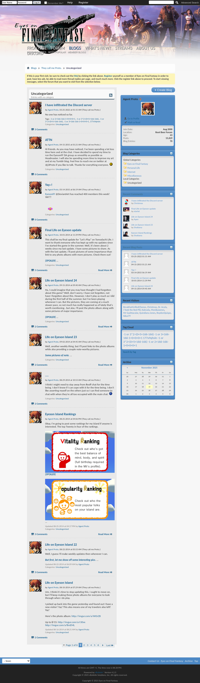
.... (47, 375)
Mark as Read (132, 122)
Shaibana (138, 227)
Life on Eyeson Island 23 (61, 337)
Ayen (136, 219)
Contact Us (153, 660)
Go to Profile (131, 118)
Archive (189, 660)
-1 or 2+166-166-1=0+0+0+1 (62, 119)
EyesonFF (50, 194)
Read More (103, 270)
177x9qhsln (95, 121)
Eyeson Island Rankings (60, 414)
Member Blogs (77, 52)
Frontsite (37, 48)
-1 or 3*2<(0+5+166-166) (143, 339)
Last (110, 645)
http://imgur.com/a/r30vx (71, 622)
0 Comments (41, 174)
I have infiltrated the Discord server (68, 105)
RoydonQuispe (163, 312)
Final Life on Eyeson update (63, 230)
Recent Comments (133, 194)
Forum (58, 48)
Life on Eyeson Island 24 (61, 280)
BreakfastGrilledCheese (134, 307)
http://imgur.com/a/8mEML (60, 625)
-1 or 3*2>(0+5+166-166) (87, 119)
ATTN (48, 140)
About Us (145, 48)
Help (70, 2)
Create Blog (163, 90)
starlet (137, 211)
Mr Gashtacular (130, 312)
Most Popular (57, 52)
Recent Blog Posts (132, 247)
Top (196, 660)
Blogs (75, 48)
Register (83, 2)
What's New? (98, 48)
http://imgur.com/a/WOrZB (86, 616)
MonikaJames (157, 309)
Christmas (138, 203)
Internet (131, 172)
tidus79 (127, 316)
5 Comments (41, 270)
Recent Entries (36, 52)
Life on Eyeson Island (59, 583)
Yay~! (48, 185)
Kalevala (146, 309)
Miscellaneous (134, 175)
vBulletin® (99, 672)
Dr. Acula (162, 307)
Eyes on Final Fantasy (137, 163)
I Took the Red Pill (132, 309)
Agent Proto (83, 526)
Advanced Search (190, 2)
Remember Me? (53, 3)
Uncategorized (62, 124)
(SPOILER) (50, 260)
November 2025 (149, 367)
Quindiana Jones (147, 312)
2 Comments (41, 326)
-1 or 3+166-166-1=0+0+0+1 (76, 121)
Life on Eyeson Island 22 (61, 544)
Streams (123, 48)
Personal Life (133, 168)
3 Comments (41, 129)
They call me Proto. (51, 67)
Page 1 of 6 (72, 645)
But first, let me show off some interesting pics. (70, 559)
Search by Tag (129, 352)
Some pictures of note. (57, 355)
